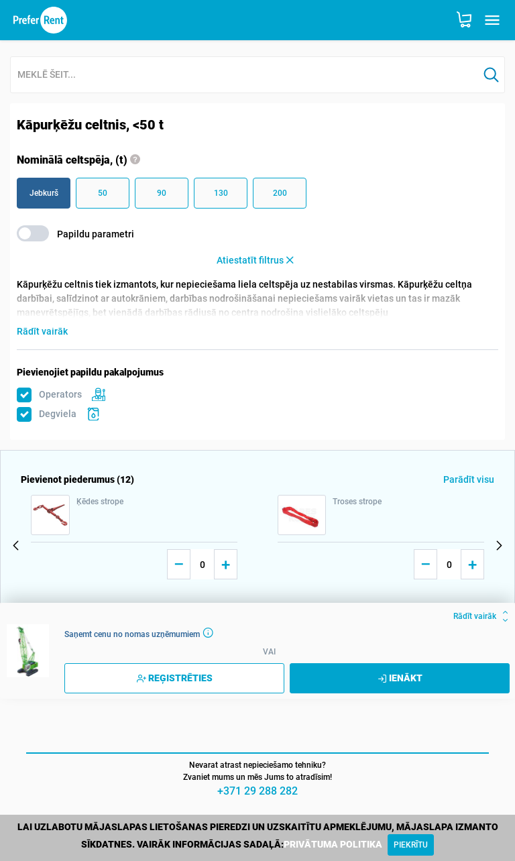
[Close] (411, 845)
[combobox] (244, 75)
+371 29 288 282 (257, 791)
